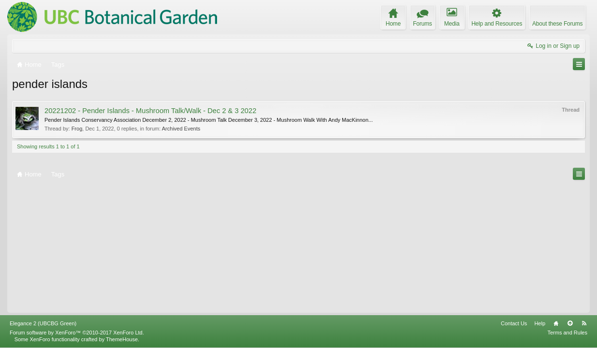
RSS (584, 323)
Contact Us (514, 323)
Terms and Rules (567, 332)
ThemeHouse (122, 339)
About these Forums (557, 23)
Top (570, 323)
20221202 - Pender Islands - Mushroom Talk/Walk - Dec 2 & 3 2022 (150, 111)
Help (539, 323)
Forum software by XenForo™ (77, 332)
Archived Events (181, 128)
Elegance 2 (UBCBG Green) (43, 323)
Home (556, 323)
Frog (77, 128)
